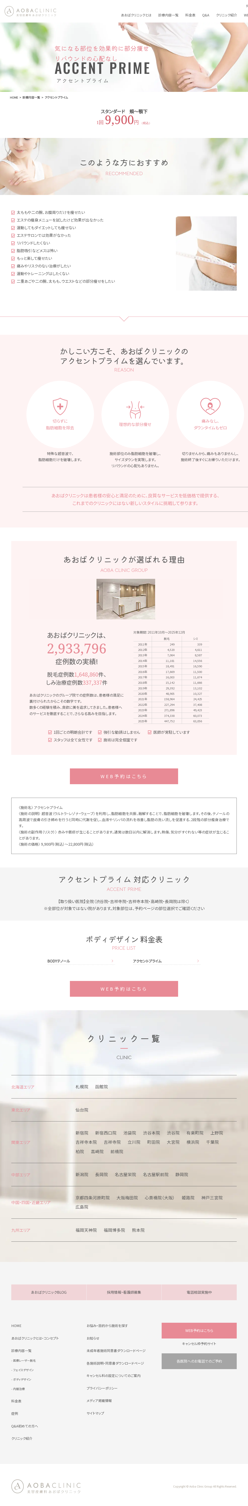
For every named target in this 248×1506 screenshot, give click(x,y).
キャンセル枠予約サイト (199, 1343)
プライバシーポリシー (102, 1388)
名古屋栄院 (125, 1174)
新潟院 (82, 1174)
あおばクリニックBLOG (49, 1292)
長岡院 (101, 1174)
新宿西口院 (106, 1133)
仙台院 (82, 1110)
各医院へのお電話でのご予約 (199, 1361)
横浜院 (192, 1142)
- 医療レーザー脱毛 (23, 1360)
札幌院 (82, 1086)
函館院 (101, 1086)
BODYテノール (58, 960)
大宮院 (173, 1142)
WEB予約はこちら (124, 776)
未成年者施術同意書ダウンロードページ (116, 1350)
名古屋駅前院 (156, 1174)
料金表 (190, 15)
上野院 (216, 1133)
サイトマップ (95, 1413)
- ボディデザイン (21, 1379)
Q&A (205, 15)
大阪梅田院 (127, 1197)
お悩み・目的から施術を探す (107, 1325)
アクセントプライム (147, 960)
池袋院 (129, 1133)
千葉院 (212, 1142)
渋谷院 (173, 1133)
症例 (14, 1413)
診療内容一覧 (168, 15)
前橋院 (116, 1151)
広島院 (82, 1207)
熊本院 (138, 1230)
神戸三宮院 (212, 1197)
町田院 (153, 1142)
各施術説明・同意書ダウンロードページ (115, 1363)
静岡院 (181, 1174)
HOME (16, 1325)
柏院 (80, 1151)
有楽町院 (195, 1133)
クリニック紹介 (226, 15)
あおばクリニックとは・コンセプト (35, 1338)
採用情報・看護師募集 (124, 1292)
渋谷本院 (151, 1133)
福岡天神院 (86, 1230)
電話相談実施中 (199, 1292)
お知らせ (93, 1338)
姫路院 (188, 1197)
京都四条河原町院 (93, 1197)
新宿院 (82, 1133)
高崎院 (97, 1151)
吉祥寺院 (112, 1142)
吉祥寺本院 (86, 1142)
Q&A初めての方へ (24, 1426)
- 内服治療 (18, 1389)
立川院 (134, 1142)
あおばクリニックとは (136, 15)
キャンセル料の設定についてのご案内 (113, 1375)
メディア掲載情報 (99, 1400)
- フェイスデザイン (22, 1370)
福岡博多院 (114, 1230)
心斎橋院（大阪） (160, 1197)
